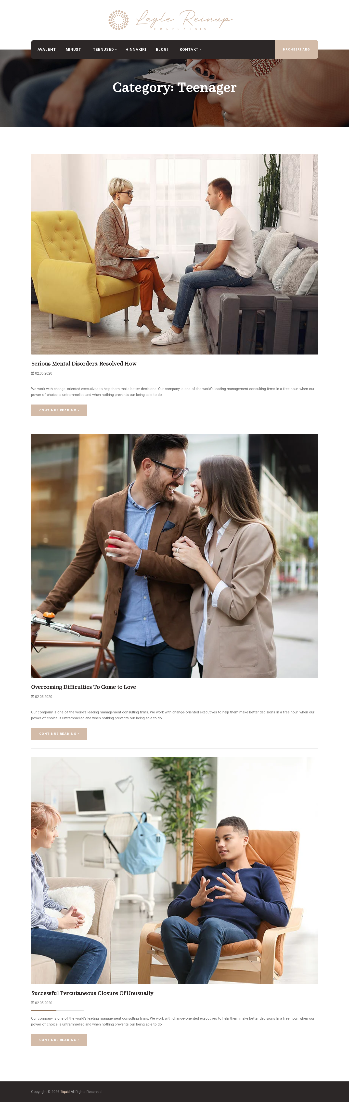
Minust (73, 49)
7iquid (65, 1091)
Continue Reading (59, 410)
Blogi (162, 49)
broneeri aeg (296, 49)
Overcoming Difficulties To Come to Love (83, 687)
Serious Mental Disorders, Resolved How (84, 363)
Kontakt (189, 49)
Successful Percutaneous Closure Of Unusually (92, 993)
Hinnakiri (136, 49)
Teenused (103, 49)
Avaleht (47, 49)
